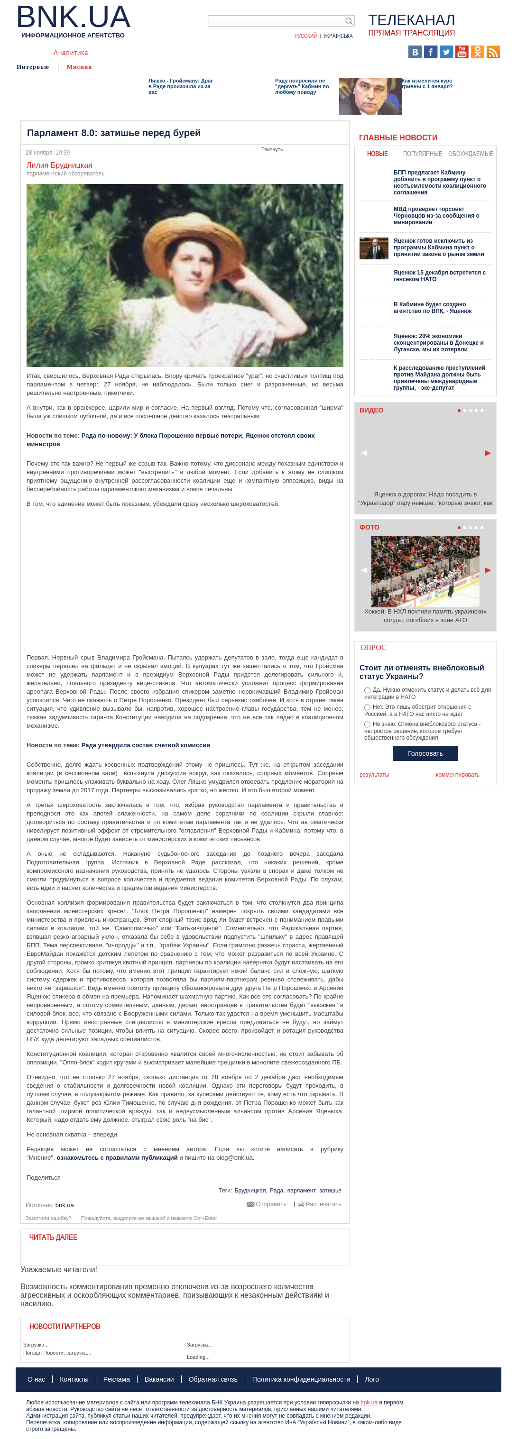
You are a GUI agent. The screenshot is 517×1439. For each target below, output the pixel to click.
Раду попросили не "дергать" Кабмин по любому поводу (302, 86)
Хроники (343, 52)
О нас (36, 1379)
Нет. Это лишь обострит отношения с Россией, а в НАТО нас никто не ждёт (417, 711)
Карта (255, 52)
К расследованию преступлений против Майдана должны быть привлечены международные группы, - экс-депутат (439, 378)
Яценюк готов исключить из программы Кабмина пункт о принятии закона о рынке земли (439, 247)
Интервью (33, 66)
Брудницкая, (251, 1190)
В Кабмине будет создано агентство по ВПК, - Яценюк (432, 307)
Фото (228, 52)
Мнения (79, 66)
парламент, (302, 1190)
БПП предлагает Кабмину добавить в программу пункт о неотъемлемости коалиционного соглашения (440, 182)
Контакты (74, 1379)
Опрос (373, 647)
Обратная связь (213, 1379)
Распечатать (324, 1204)
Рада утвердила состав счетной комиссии (146, 745)
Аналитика (71, 52)
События (112, 52)
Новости (30, 52)
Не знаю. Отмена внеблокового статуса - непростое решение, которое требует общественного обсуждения (422, 731)
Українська (338, 35)
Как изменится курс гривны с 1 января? (427, 83)
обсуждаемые (471, 153)
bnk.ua (369, 1402)
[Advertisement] (185, 580)
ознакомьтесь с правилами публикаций (116, 1157)
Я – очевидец (158, 52)
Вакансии (159, 1379)
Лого (372, 1379)
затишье (330, 1190)
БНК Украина (295, 52)
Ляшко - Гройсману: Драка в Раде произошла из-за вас (182, 86)
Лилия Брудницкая (59, 165)
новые (377, 153)
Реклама (116, 1379)
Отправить (271, 1204)
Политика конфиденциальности (301, 1379)
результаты (374, 774)
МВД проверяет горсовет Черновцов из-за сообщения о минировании (437, 216)
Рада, (277, 1190)
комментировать (458, 774)
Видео (200, 52)
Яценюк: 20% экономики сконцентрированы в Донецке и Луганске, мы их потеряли (439, 343)
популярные (423, 153)
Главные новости (398, 138)
